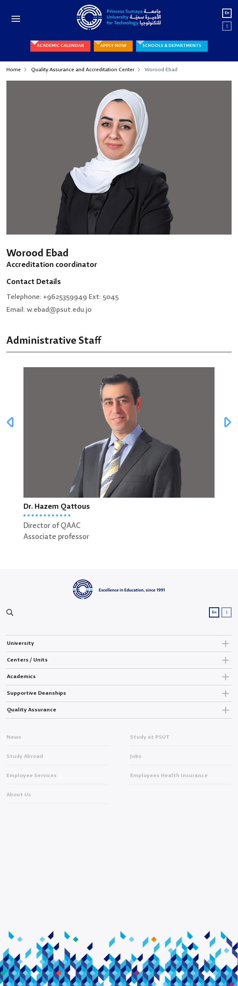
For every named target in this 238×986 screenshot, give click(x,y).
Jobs (136, 758)
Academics (119, 676)
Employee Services (31, 778)
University (119, 643)
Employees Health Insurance (169, 778)
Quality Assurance (119, 710)
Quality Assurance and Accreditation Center (82, 70)
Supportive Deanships (119, 693)
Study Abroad (24, 758)
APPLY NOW (113, 45)
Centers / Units (119, 660)
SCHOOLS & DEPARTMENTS (171, 45)
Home (13, 70)
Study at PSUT (150, 739)
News (13, 739)
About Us (18, 797)
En (227, 13)
